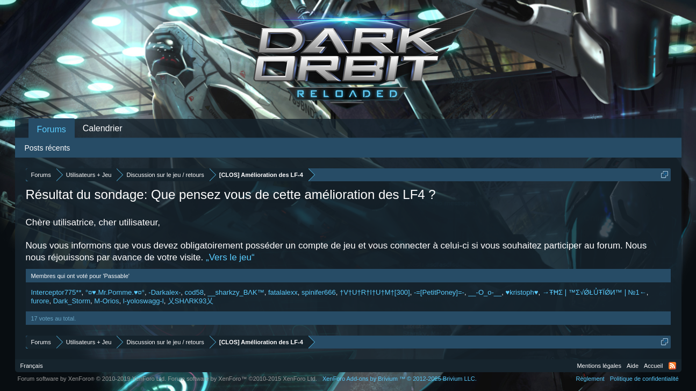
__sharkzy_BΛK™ (235, 292)
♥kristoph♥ (522, 292)
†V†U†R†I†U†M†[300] (375, 292)
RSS (672, 365)
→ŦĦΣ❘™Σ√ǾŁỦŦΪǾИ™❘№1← (594, 292)
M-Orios (106, 301)
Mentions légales (599, 365)
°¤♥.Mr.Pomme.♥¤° (115, 292)
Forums (51, 129)
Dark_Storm (71, 301)
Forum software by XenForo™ (242, 378)
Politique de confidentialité (644, 378)
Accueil (653, 365)
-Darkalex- (164, 292)
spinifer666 (319, 292)
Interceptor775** (56, 292)
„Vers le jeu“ (230, 257)
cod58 (194, 292)
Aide (632, 365)
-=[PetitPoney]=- (439, 292)
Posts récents (47, 148)
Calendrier (103, 128)
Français (31, 365)
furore (40, 301)
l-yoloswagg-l (143, 301)
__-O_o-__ (484, 292)
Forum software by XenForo (92, 378)
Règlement (590, 378)
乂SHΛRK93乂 (190, 301)
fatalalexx (283, 292)
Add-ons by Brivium (399, 378)
